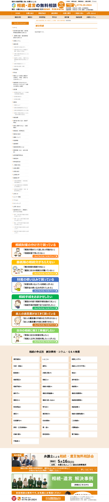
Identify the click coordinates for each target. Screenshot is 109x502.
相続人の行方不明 (78, 309)
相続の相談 (47, 330)
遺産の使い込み (49, 343)
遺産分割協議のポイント (20, 63)
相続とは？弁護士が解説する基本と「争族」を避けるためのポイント (20, 77)
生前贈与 (17, 364)
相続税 (75, 330)
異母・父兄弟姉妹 (20, 371)
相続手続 (17, 330)
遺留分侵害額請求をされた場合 (21, 110)
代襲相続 (75, 371)
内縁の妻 (17, 378)
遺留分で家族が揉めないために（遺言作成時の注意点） (21, 113)
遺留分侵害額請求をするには (21, 107)
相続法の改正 (17, 134)
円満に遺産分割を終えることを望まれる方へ (21, 54)
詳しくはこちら (87, 413)
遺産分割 (18, 17)
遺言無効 (17, 303)
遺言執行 (46, 357)
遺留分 (30, 17)
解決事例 (54, 13)
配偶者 (16, 316)
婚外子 (16, 337)
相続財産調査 (77, 343)
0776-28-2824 (36, 442)
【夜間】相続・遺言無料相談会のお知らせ (20, 36)
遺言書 (66, 17)
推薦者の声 (16, 178)
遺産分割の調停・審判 (19, 66)
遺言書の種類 (17, 99)
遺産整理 (15, 143)
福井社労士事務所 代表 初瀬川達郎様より (21, 190)
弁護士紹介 (74, 1)
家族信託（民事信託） (19, 130)
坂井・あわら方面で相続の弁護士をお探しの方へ (21, 219)
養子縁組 (75, 378)
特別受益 (42, 17)
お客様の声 (16, 174)
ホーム (15, 27)
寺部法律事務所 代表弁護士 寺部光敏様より (21, 181)
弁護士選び (47, 316)
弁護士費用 (88, 1)
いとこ (46, 303)
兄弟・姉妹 (17, 309)
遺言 (15, 357)
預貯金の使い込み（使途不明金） (20, 121)
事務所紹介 (81, 1)
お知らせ (15, 193)
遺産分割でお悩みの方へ (20, 47)
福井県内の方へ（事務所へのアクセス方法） (20, 210)
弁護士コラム (91, 17)
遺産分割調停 (77, 337)
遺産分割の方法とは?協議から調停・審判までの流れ (21, 50)
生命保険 (46, 364)
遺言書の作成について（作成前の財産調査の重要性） (21, 93)
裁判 (45, 309)
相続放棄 (79, 17)
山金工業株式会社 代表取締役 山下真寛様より (21, 185)
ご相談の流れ (79, 13)
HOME (68, 1)
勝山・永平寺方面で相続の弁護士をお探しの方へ (21, 223)
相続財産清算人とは (18, 147)
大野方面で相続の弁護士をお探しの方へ (21, 228)
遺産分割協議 (48, 337)
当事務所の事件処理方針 (70, 460)
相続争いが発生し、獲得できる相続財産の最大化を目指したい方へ (21, 59)
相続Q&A (15, 158)
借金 (74, 316)
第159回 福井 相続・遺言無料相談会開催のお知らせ (20, 31)
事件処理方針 (17, 161)
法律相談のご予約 (70, 5)
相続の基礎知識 (78, 357)
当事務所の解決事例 (69, 462)
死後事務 (15, 140)
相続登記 (17, 323)
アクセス (94, 1)
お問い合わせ (91, 13)
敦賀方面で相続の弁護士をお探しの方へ (21, 232)
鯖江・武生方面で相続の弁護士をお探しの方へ (21, 215)
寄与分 (54, 17)
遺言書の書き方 (17, 96)
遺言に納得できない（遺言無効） (20, 126)
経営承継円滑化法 (18, 155)
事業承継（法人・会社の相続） (20, 151)
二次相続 (75, 364)
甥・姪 (46, 371)
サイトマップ (17, 203)
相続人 (46, 323)
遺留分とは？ (17, 105)
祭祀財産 (46, 378)
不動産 (16, 384)
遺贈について (17, 137)
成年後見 (75, 323)
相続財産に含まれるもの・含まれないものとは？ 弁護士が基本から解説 (20, 84)
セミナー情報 (17, 197)
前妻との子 (76, 303)
